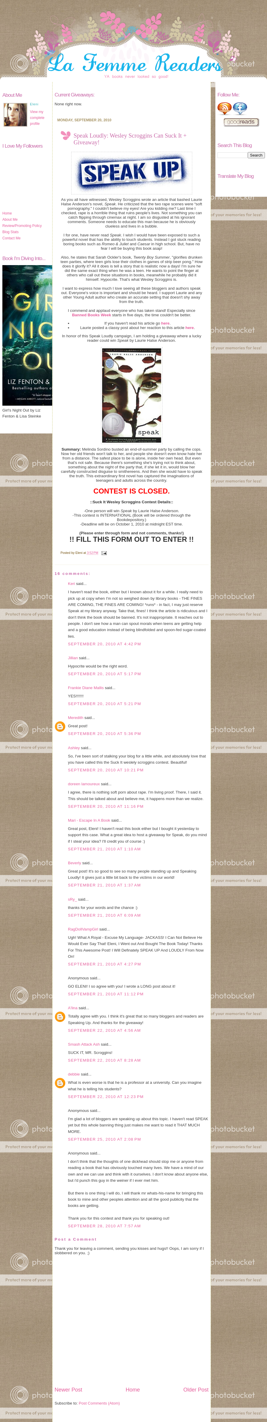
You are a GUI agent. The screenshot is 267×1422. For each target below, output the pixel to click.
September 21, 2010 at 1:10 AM (104, 849)
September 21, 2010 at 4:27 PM (104, 964)
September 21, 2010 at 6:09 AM (104, 915)
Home (7, 213)
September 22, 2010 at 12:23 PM (106, 1096)
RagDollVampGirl (83, 929)
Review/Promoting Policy (22, 226)
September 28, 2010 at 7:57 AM (104, 1226)
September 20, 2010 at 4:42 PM (104, 644)
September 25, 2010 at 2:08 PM (104, 1139)
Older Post (196, 1390)
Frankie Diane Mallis (86, 688)
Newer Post (68, 1390)
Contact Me (11, 238)
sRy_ (72, 899)
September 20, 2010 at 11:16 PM (106, 806)
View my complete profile (37, 118)
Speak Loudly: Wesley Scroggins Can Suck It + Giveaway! (130, 139)
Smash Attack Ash (84, 1044)
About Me (10, 219)
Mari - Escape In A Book (89, 820)
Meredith (75, 717)
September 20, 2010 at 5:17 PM (104, 674)
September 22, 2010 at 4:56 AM (104, 1030)
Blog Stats (10, 232)
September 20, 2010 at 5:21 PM (104, 704)
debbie (74, 1074)
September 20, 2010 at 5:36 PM (104, 733)
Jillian (73, 658)
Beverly (74, 863)
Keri (71, 583)
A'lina (72, 1008)
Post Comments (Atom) (99, 1403)
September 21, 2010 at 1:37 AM (104, 885)
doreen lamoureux (84, 784)
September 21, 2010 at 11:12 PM (106, 994)
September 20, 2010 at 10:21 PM (106, 770)
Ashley (74, 748)
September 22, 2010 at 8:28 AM (104, 1060)
